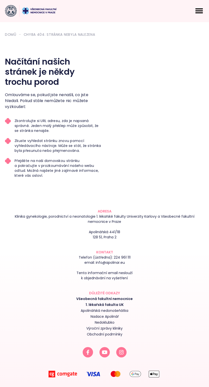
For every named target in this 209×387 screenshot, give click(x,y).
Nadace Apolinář (105, 316)
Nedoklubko (104, 322)
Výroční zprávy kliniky (104, 328)
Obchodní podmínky (104, 334)
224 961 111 (122, 257)
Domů (10, 34)
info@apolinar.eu (110, 262)
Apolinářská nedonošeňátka (104, 310)
